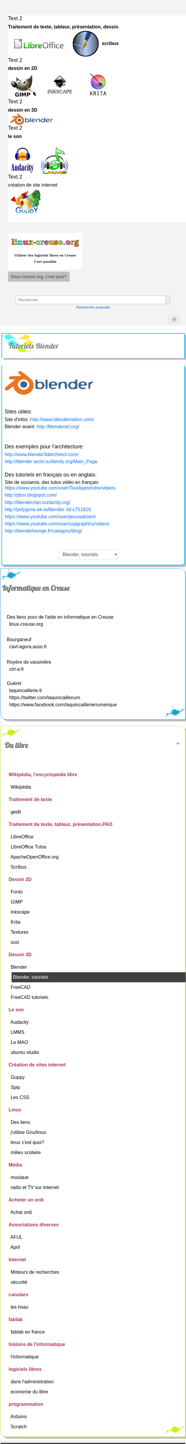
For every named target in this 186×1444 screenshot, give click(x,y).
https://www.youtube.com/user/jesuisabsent (50, 516)
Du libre (93, 745)
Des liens (21, 1122)
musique (20, 1177)
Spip (16, 1087)
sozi (15, 942)
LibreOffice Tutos (29, 846)
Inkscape (21, 911)
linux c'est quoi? (28, 1142)
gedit (16, 811)
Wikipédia (22, 787)
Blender (19, 967)
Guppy (18, 1077)
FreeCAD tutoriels (30, 997)
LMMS (18, 1032)
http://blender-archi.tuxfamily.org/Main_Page (51, 461)
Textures (20, 932)
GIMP (17, 901)
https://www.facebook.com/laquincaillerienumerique (63, 704)
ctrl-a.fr (16, 669)
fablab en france (28, 1331)
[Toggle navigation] (174, 319)
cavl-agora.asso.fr (28, 646)
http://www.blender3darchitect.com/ (42, 454)
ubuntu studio (26, 1052)
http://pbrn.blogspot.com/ (31, 495)
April (15, 1247)
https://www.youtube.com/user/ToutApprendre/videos (60, 487)
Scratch (19, 1426)
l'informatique (25, 1356)
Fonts (17, 891)
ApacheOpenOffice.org (35, 856)
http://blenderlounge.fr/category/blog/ (43, 530)
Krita (16, 922)
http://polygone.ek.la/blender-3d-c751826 (48, 509)
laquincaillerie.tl (25, 690)
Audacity (20, 1022)
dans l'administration (33, 1381)
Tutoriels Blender (34, 346)
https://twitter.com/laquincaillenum (44, 697)
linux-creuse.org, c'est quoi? (38, 276)
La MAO (20, 1042)
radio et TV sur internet (35, 1187)
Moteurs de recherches (36, 1272)
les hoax (20, 1307)
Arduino (19, 1416)
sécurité (19, 1282)
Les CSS (21, 1097)
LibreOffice (23, 836)
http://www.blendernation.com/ (62, 419)
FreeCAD (21, 987)
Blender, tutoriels (31, 977)
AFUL (17, 1237)
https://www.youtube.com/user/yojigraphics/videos (57, 523)
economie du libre (30, 1391)
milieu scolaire (26, 1152)
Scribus (19, 866)
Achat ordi (21, 1212)
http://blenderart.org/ (57, 426)
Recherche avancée (93, 307)
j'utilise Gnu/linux (29, 1132)
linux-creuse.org (26, 624)
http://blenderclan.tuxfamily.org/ (37, 502)
